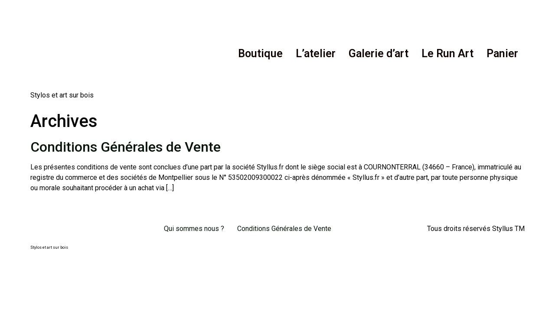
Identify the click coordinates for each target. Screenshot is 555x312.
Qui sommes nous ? (194, 228)
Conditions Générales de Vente (125, 147)
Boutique (260, 53)
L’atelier (316, 53)
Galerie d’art (378, 53)
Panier (502, 53)
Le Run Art (447, 53)
